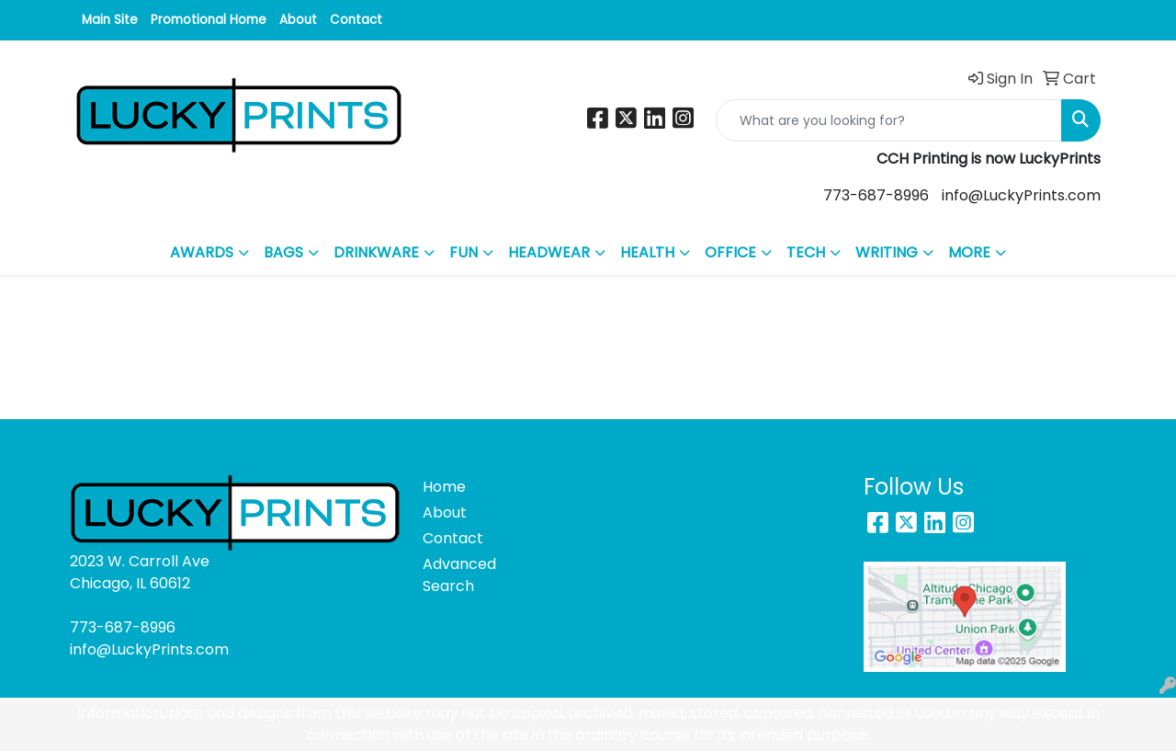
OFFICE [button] (730, 252)
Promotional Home (208, 19)
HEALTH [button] (647, 252)
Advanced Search (459, 575)
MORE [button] (969, 252)
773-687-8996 (876, 195)
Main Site (110, 19)
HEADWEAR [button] (549, 252)
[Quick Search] (889, 120)
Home (444, 486)
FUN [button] (463, 252)
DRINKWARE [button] (376, 252)
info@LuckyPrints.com (1021, 195)
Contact (356, 19)
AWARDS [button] (201, 252)
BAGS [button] (283, 252)
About (298, 19)
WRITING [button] (886, 252)
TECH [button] (805, 252)
